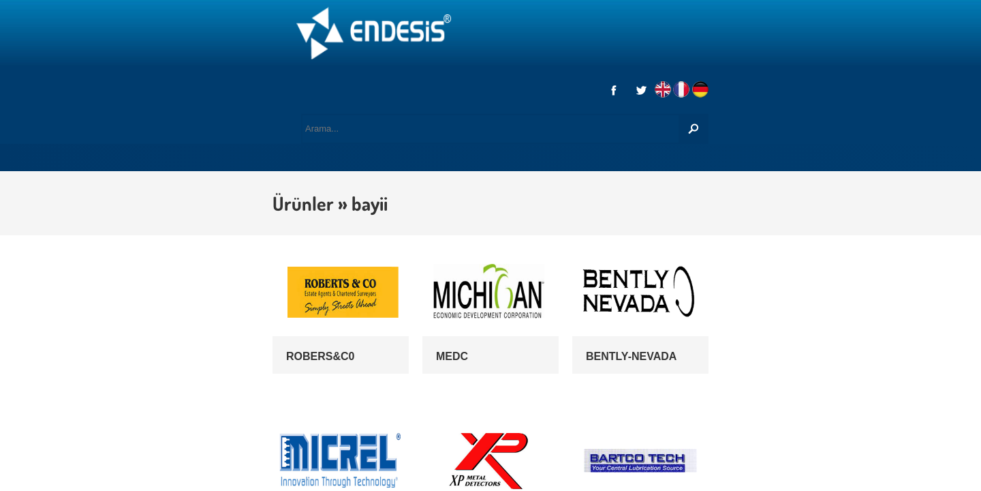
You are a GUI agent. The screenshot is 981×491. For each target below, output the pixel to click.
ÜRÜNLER (451, 82)
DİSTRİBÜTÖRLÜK (547, 82)
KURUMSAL (199, 82)
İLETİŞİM (739, 82)
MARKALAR (369, 82)
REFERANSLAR (654, 82)
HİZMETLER (284, 82)
